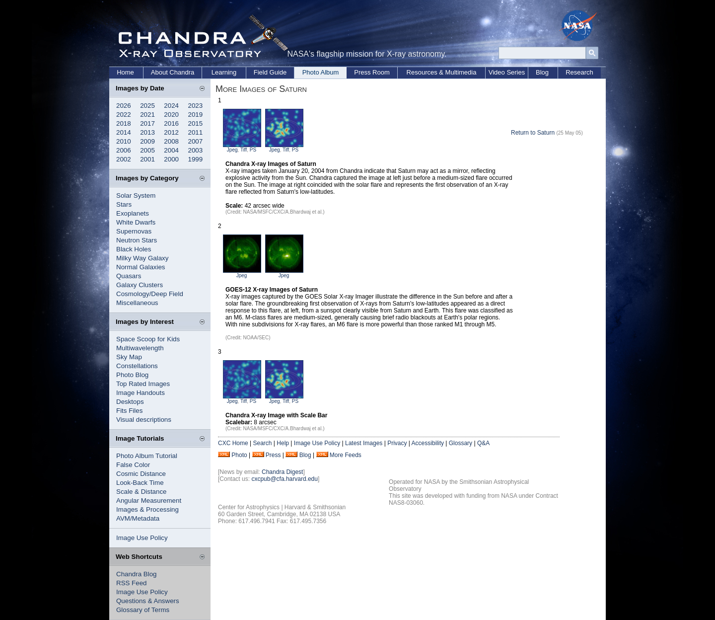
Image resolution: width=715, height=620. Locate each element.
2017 (147, 123)
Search (262, 443)
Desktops (130, 401)
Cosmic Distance (141, 473)
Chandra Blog (136, 574)
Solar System (135, 195)
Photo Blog (132, 375)
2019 (195, 114)
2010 (123, 141)
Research (579, 72)
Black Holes (133, 249)
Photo (239, 455)
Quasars (128, 276)
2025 (147, 105)
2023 (195, 105)
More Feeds (345, 455)
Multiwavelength (140, 348)
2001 (147, 159)
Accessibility (428, 443)
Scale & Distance (141, 491)
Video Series (507, 72)
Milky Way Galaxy (142, 258)
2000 (171, 159)
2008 (171, 141)
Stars (124, 204)
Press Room (372, 72)
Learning (224, 72)
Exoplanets (132, 213)
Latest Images (363, 443)
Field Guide (270, 72)
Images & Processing (147, 509)
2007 (195, 141)
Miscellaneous (137, 303)
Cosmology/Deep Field (149, 294)
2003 (195, 150)
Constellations (137, 366)
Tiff (243, 150)
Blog (542, 72)
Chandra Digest (282, 471)
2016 (171, 123)
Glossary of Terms (142, 610)
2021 (147, 114)
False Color (133, 464)
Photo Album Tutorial (146, 456)
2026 (123, 105)
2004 (171, 150)
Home (125, 72)
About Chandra (172, 72)
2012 (171, 132)
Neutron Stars (136, 240)
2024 (171, 105)
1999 (195, 159)
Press (273, 455)
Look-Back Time (140, 482)
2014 (123, 132)
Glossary (460, 443)
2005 (147, 150)
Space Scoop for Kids (148, 339)
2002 (123, 159)
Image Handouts (140, 392)
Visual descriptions (143, 419)
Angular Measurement (148, 500)
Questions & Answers (147, 601)
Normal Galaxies (140, 267)
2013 (147, 132)
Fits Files (129, 410)
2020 (171, 114)
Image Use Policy (142, 538)
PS (253, 150)
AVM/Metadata (137, 518)
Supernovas (133, 231)
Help (283, 443)
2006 (123, 150)
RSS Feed (131, 583)
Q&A (483, 443)
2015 (195, 123)
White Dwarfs (135, 222)
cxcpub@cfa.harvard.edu (284, 478)
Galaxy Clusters (139, 285)
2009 (147, 141)
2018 (123, 123)
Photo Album (320, 72)
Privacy (397, 443)
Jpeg (232, 150)
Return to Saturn (533, 132)
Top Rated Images (143, 384)
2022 (123, 114)
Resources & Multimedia (442, 72)
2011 (195, 132)
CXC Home (233, 443)
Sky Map (129, 357)
